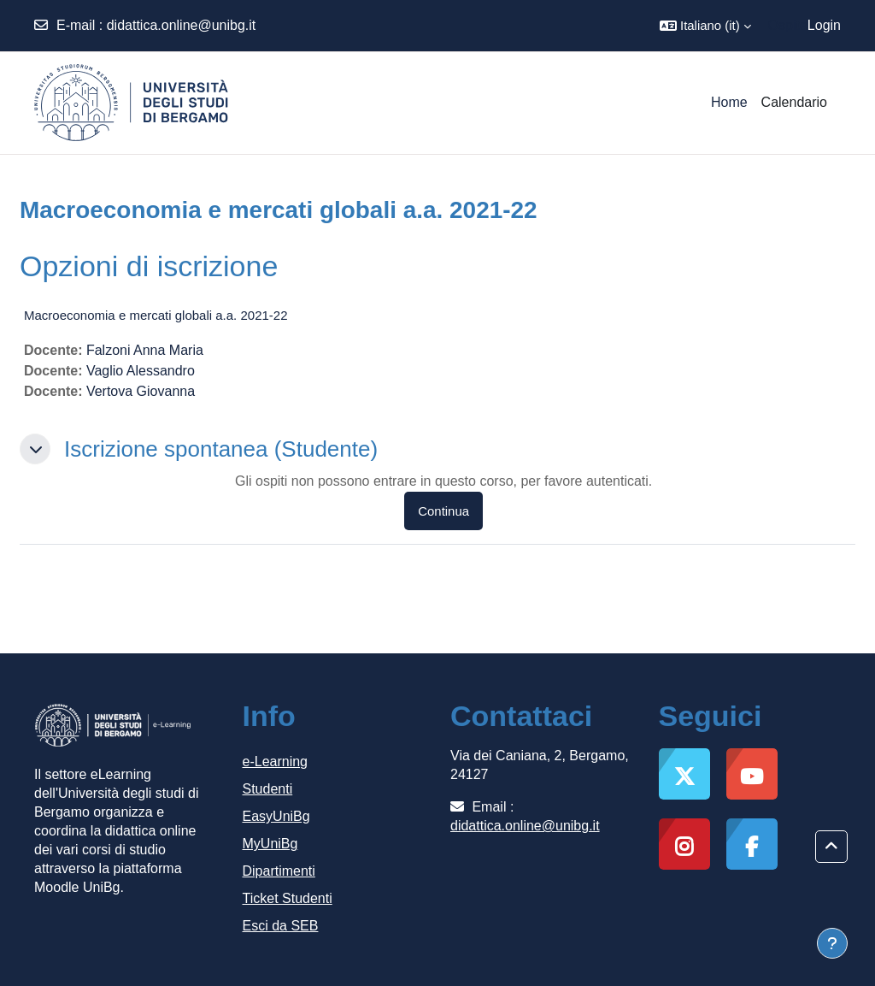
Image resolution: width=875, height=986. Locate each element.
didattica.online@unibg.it (181, 25)
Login (824, 25)
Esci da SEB (281, 925)
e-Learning (275, 761)
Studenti (268, 789)
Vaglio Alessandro (140, 370)
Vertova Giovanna (140, 391)
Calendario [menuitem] (794, 102)
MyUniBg (270, 843)
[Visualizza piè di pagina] (832, 943)
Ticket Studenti (287, 898)
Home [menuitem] (729, 102)
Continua (443, 511)
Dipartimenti (279, 871)
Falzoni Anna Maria (144, 350)
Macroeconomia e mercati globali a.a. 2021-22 (156, 315)
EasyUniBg (276, 816)
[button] (705, 25)
